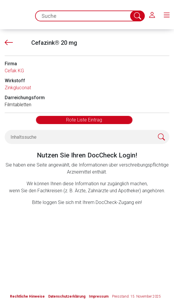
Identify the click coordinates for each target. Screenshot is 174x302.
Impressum (98, 296)
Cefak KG (14, 70)
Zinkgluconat (18, 87)
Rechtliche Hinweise (27, 296)
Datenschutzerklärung (66, 296)
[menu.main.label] (166, 14)
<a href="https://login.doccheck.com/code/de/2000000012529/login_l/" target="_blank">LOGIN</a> (87, 242)
